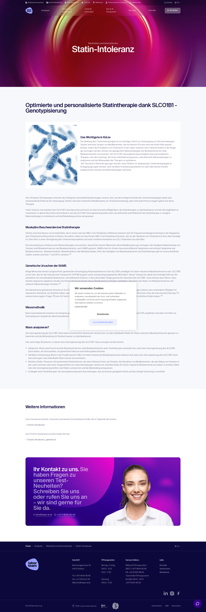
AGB (167, 606)
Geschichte (165, 569)
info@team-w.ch (83, 583)
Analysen (37, 546)
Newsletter (164, 572)
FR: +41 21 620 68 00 (135, 572)
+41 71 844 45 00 (133, 583)
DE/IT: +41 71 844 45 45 (136, 569)
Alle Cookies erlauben (118, 318)
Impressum (176, 606)
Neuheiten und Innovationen (58, 546)
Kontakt (163, 565)
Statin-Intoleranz (83, 546)
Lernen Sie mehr (81, 311)
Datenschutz (157, 606)
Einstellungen (88, 318)
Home (28, 546)
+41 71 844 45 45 (82, 576)
